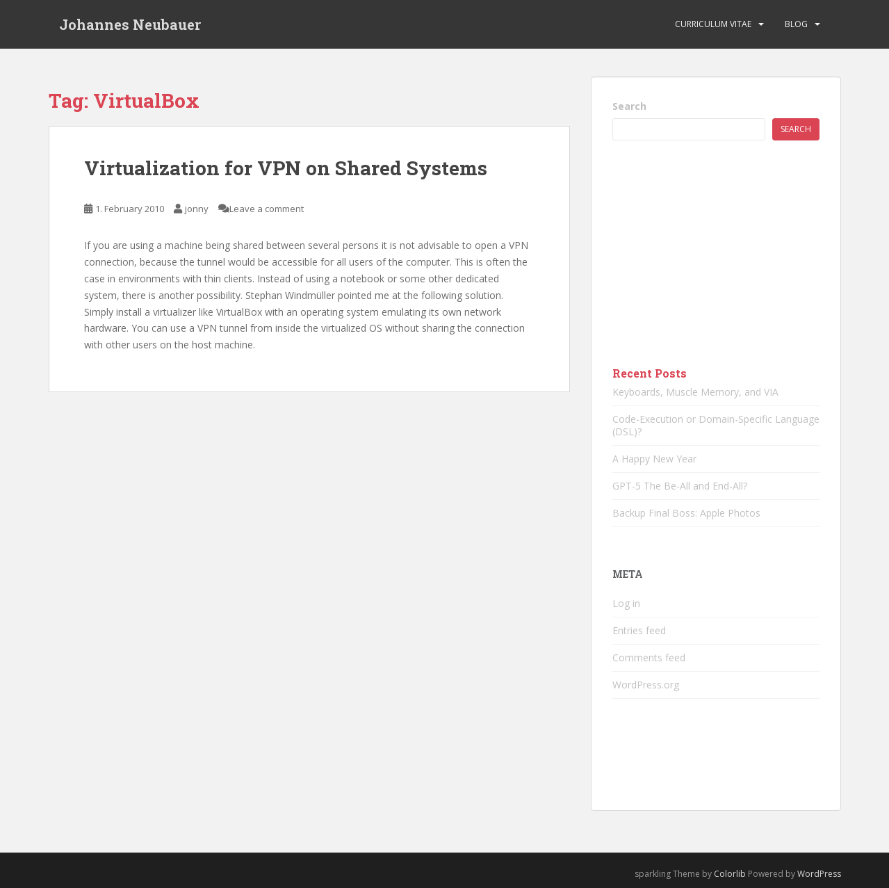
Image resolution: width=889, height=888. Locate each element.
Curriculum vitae (713, 24)
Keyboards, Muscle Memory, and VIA (695, 391)
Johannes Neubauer (130, 24)
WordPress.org (645, 684)
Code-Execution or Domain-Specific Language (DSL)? (715, 425)
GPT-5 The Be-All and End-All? (679, 485)
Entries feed (639, 630)
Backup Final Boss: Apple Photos (686, 512)
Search (629, 106)
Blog (796, 24)
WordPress (819, 874)
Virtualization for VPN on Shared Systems (285, 168)
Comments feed (648, 657)
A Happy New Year (654, 458)
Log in (626, 603)
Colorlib (730, 874)
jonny (197, 208)
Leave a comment (266, 208)
